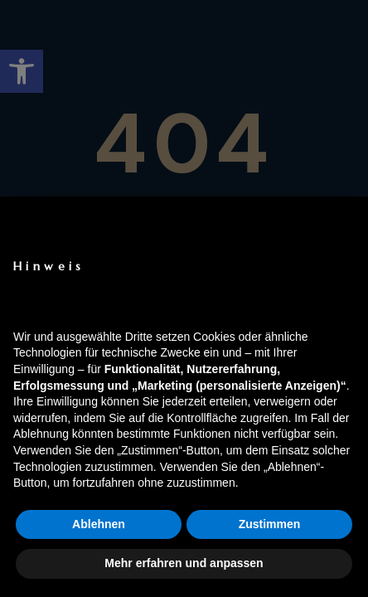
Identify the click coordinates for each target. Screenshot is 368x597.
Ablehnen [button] (98, 524)
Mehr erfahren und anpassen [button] (183, 563)
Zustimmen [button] (270, 524)
